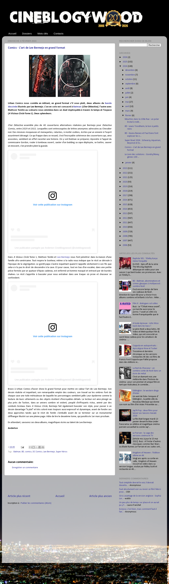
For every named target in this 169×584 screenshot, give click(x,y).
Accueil (12, 33)
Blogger (89, 576)
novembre (130, 75)
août (127, 88)
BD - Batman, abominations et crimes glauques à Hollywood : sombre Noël (147, 283)
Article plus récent (19, 496)
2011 (125, 223)
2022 (125, 173)
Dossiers (27, 33)
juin (127, 97)
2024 (125, 66)
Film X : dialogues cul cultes (145, 303)
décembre (130, 70)
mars (128, 111)
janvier (128, 163)
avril (127, 106)
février (128, 115)
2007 (125, 241)
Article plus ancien (100, 496)
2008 (125, 236)
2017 (125, 195)
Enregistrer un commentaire (25, 468)
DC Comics (37, 452)
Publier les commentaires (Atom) (36, 503)
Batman (77, 107)
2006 (125, 245)
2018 (125, 191)
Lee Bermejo (63, 257)
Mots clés (42, 33)
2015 (125, 204)
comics (28, 452)
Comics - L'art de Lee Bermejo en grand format (36, 47)
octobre (129, 79)
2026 (125, 57)
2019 (125, 186)
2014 (125, 209)
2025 (125, 62)
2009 (125, 232)
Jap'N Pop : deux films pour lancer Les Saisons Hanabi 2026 (145, 413)
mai (127, 102)
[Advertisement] (59, 485)
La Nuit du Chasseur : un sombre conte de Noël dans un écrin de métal (147, 371)
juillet (128, 93)
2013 (125, 213)
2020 (125, 182)
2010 (125, 227)
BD (23, 452)
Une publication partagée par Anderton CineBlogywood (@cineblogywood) (53, 248)
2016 (125, 200)
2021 (125, 177)
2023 (125, 168)
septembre (130, 84)
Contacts (58, 33)
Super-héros (61, 452)
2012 (125, 218)
